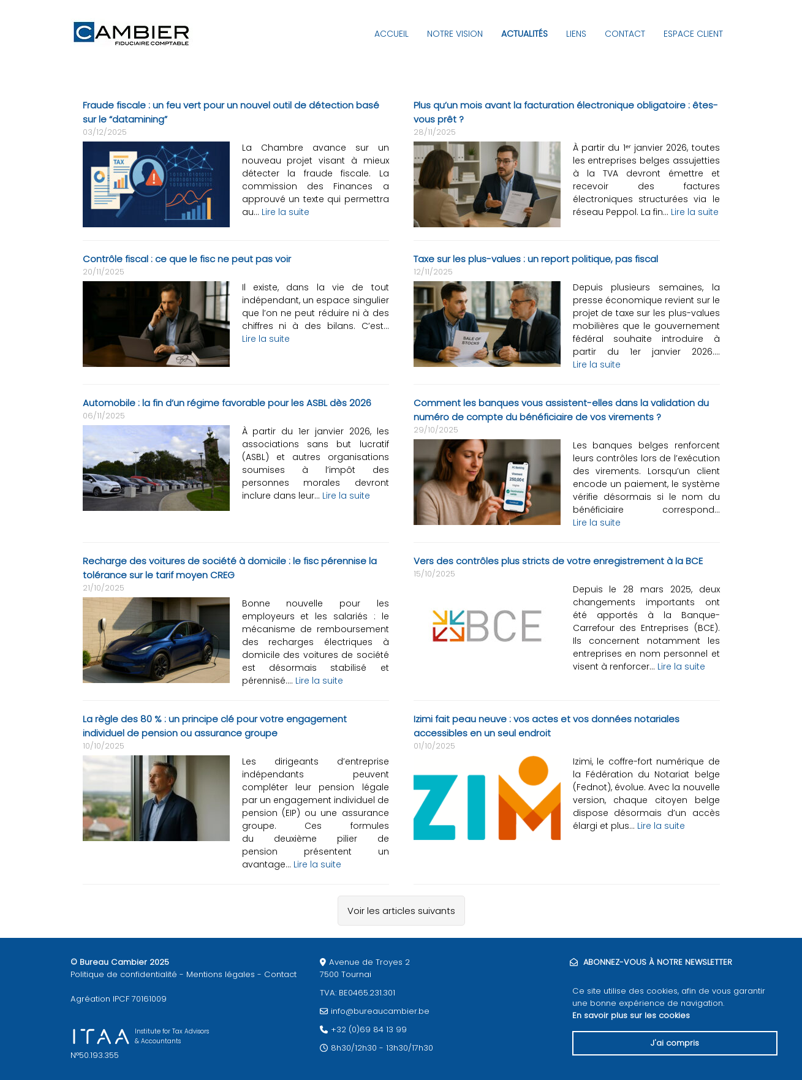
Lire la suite (285, 212)
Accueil (391, 34)
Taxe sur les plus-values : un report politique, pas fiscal (536, 258)
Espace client (693, 34)
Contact (625, 34)
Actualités (524, 34)
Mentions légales (220, 974)
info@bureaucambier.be (380, 1011)
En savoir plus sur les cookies (631, 1015)
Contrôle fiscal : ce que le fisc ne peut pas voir (187, 258)
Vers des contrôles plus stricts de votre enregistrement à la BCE (558, 560)
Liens (576, 34)
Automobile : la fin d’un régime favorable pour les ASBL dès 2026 (227, 402)
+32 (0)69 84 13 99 (369, 1029)
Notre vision (455, 34)
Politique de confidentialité (123, 974)
